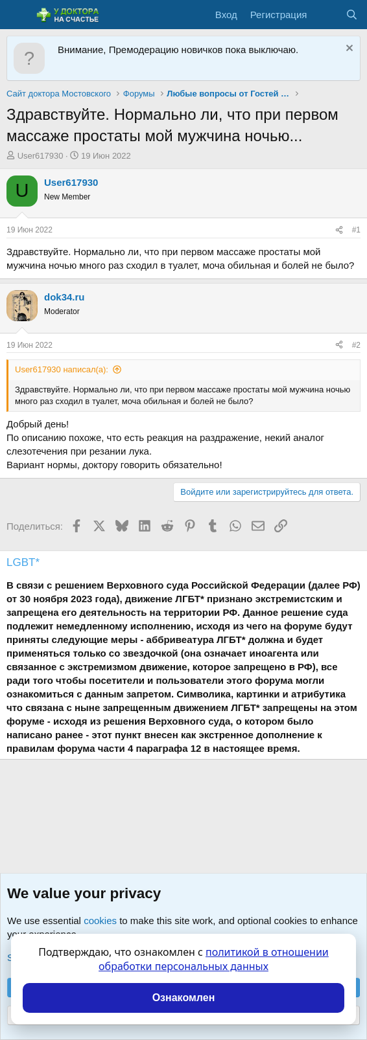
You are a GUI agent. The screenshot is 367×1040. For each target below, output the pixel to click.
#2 (356, 345)
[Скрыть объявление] (347, 49)
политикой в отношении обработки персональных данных (214, 959)
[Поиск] (351, 15)
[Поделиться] (339, 230)
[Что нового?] (325, 15)
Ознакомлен (183, 997)
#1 (356, 229)
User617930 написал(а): (61, 369)
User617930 (41, 156)
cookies (100, 920)
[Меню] (18, 15)
